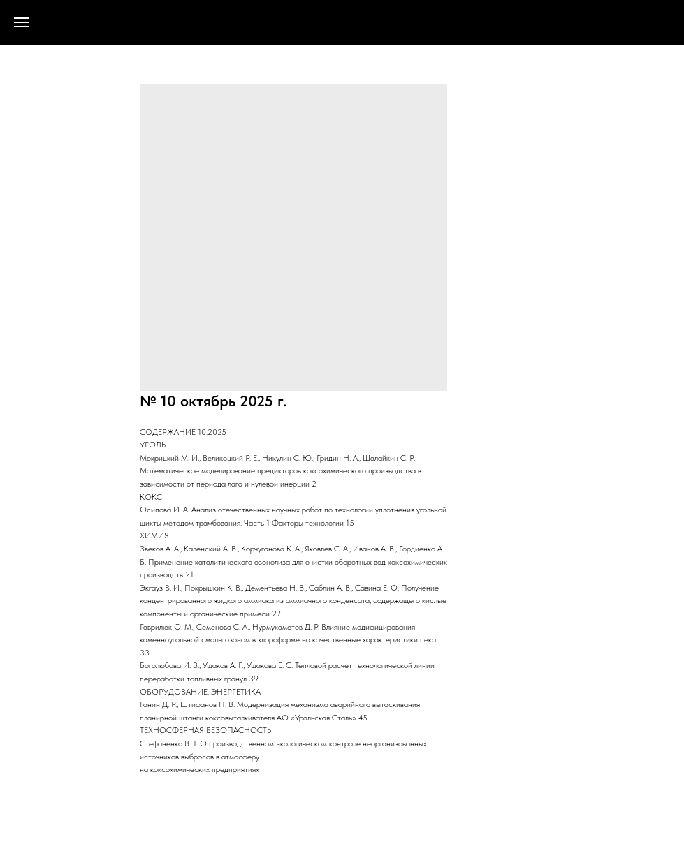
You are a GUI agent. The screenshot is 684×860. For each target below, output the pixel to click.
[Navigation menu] (21, 22)
